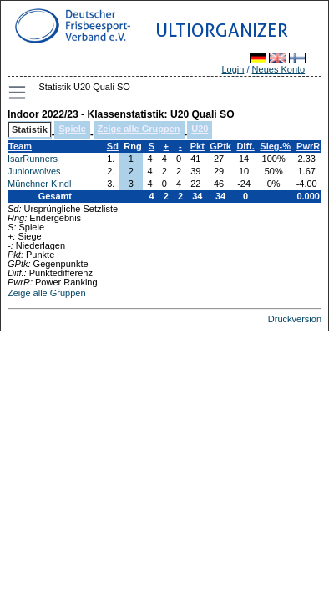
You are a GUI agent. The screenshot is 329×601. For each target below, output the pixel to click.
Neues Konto (279, 69)
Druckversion (294, 319)
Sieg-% (275, 146)
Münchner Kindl (39, 184)
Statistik (30, 129)
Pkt (197, 146)
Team (20, 146)
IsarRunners (33, 159)
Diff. (245, 146)
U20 (199, 129)
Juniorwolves (34, 171)
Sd (113, 146)
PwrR (308, 146)
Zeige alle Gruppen (139, 129)
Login (232, 69)
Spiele (71, 129)
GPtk (220, 146)
